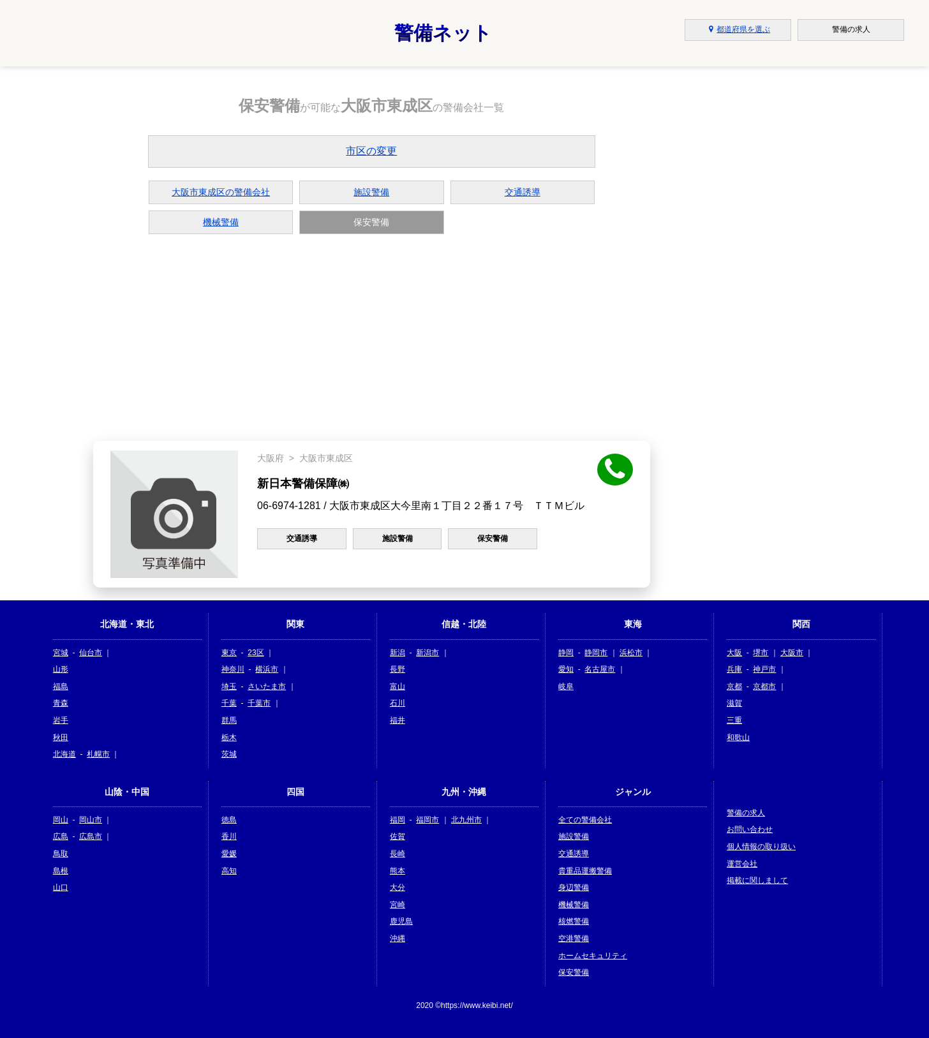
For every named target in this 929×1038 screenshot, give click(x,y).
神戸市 (764, 669)
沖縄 (397, 938)
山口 (60, 887)
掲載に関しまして (757, 880)
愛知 (566, 669)
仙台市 (90, 652)
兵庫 (734, 669)
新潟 (397, 652)
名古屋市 (599, 669)
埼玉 (229, 686)
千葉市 (259, 703)
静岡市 (595, 652)
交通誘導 (522, 192)
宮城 (60, 652)
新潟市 (427, 652)
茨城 (229, 754)
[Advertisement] (372, 336)
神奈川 (232, 669)
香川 (229, 836)
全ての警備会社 (585, 819)
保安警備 (573, 972)
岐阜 (566, 686)
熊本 (397, 870)
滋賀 (734, 703)
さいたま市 (267, 686)
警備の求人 (746, 812)
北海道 (64, 754)
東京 (229, 652)
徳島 (229, 819)
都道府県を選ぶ (738, 29)
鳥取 (60, 853)
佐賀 (397, 836)
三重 (734, 720)
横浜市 (266, 669)
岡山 (60, 819)
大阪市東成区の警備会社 (221, 192)
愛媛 (229, 853)
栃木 (229, 737)
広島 (60, 836)
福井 (397, 720)
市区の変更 (371, 150)
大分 (397, 887)
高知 (229, 870)
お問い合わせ (750, 829)
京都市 (764, 686)
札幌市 (98, 754)
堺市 (760, 652)
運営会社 (742, 863)
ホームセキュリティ (592, 955)
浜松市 (631, 652)
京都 (734, 686)
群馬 (229, 720)
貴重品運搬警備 (585, 870)
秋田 (60, 737)
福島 (60, 686)
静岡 (566, 652)
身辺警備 (573, 887)
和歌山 (738, 737)
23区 (256, 652)
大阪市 (791, 652)
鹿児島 (401, 921)
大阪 (734, 652)
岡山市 (90, 819)
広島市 (90, 836)
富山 (397, 686)
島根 (60, 870)
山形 (60, 669)
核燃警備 (573, 921)
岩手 (60, 720)
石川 (397, 703)
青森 (60, 703)
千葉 (229, 703)
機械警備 (221, 222)
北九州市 (466, 819)
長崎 (397, 853)
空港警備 (573, 938)
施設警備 (371, 192)
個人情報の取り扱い (761, 846)
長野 (397, 669)
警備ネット (443, 32)
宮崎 (397, 904)
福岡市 (427, 819)
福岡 (397, 819)
